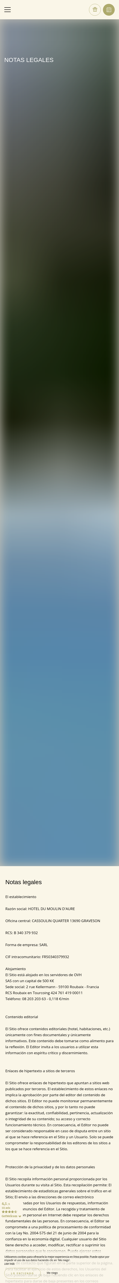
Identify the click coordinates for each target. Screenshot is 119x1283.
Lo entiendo (22, 1273)
